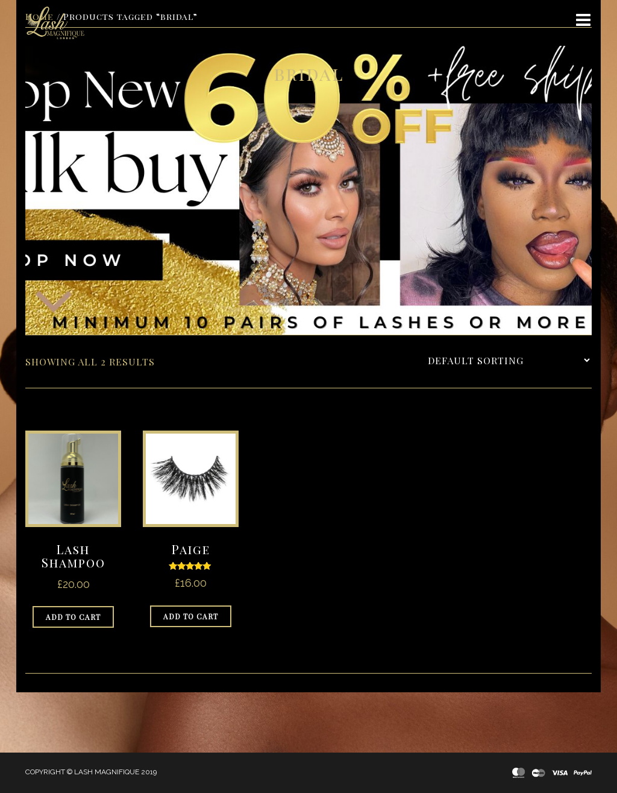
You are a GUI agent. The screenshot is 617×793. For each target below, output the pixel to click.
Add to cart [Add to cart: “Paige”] (190, 616)
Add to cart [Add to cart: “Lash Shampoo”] (73, 617)
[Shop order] (508, 360)
